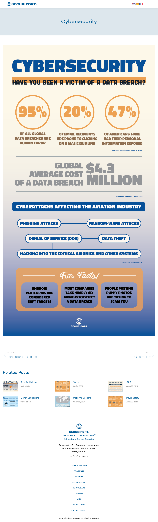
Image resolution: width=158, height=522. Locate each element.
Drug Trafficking (29, 382)
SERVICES (79, 477)
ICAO (128, 382)
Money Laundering (30, 397)
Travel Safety (132, 397)
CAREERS (79, 493)
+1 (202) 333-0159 (79, 456)
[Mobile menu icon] (148, 4)
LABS (79, 499)
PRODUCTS (79, 471)
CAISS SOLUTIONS (79, 466)
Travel (76, 382)
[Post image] (10, 386)
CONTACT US (79, 505)
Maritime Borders (82, 397)
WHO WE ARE (79, 488)
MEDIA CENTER (79, 482)
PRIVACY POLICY (78, 510)
